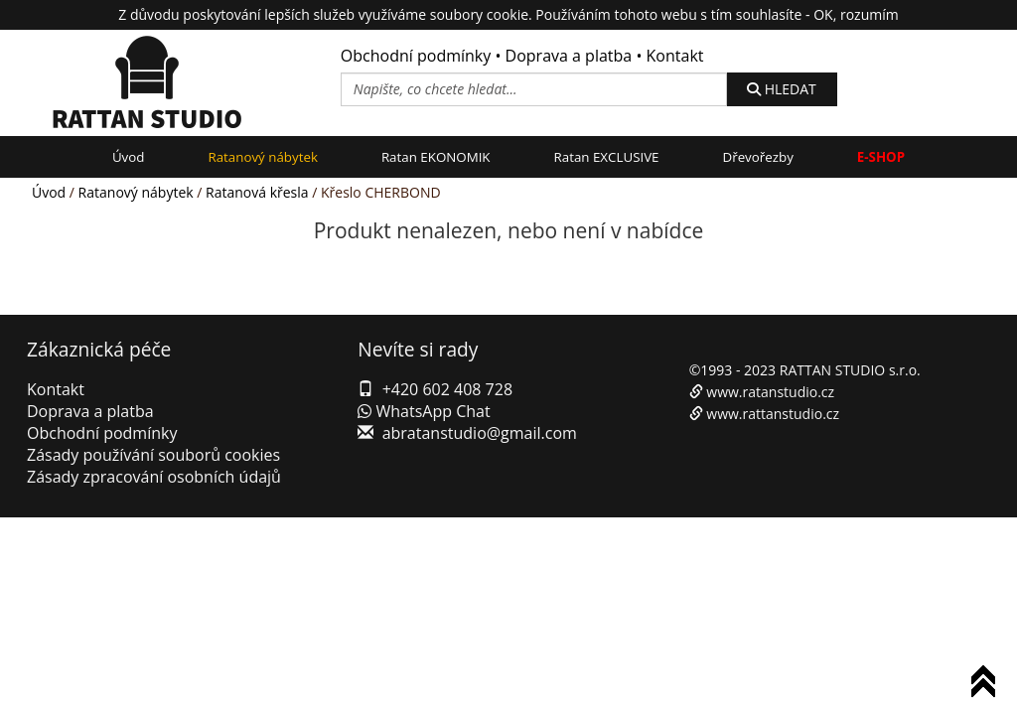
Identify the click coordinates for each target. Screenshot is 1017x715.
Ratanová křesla (257, 192)
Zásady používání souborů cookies (153, 455)
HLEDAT (781, 88)
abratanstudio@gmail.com (479, 433)
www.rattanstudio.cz (772, 413)
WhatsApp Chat (424, 411)
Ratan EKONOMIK (436, 157)
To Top (987, 684)
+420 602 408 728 (447, 389)
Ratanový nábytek (262, 157)
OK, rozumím (855, 14)
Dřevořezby (758, 157)
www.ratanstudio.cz (770, 391)
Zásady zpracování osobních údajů (154, 477)
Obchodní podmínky (416, 56)
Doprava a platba (569, 56)
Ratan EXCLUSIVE (606, 157)
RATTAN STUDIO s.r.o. (850, 369)
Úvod (128, 157)
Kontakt (675, 56)
